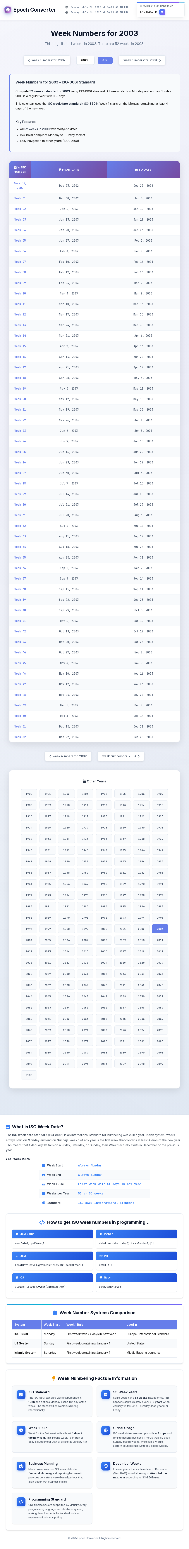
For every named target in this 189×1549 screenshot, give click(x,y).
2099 (160, 1063)
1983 (85, 906)
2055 (85, 1007)
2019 (160, 951)
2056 (104, 1007)
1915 (160, 805)
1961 (122, 872)
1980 (29, 906)
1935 (85, 838)
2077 (47, 1041)
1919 (85, 816)
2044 (29, 996)
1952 (104, 861)
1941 (47, 850)
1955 (160, 861)
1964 (29, 884)
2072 (104, 1030)
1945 (122, 850)
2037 (47, 985)
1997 (47, 929)
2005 (47, 940)
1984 (104, 906)
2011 (160, 940)
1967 (85, 884)
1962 (141, 872)
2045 (47, 996)
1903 (85, 794)
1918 (66, 816)
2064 (104, 1019)
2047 (85, 996)
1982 (66, 906)
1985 (122, 906)
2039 (85, 985)
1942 (66, 850)
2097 (122, 1063)
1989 (47, 917)
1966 (66, 884)
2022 (66, 962)
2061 (47, 1019)
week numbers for (47, 60)
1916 (29, 816)
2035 (160, 974)
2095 (85, 1063)
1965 (47, 884)
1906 (141, 794)
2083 (160, 1041)
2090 (141, 1052)
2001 (122, 929)
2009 (122, 940)
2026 (141, 962)
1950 (66, 861)
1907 (160, 794)
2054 (66, 1007)
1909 (47, 805)
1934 (66, 838)
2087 (85, 1052)
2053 (47, 1007)
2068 (29, 1030)
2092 (29, 1063)
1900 (29, 794)
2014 (66, 951)
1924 (29, 827)
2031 (85, 974)
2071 (85, 1030)
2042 (141, 985)
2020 (29, 962)
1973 (47, 895)
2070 (66, 1030)
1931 (160, 827)
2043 (160, 985)
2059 (160, 1007)
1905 (122, 794)
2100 (29, 1075)
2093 (47, 1063)
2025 (122, 962)
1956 (29, 872)
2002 (141, 929)
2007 (85, 940)
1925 (47, 827)
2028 (29, 974)
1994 (141, 917)
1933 (47, 838)
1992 (104, 917)
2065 (122, 1019)
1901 (47, 794)
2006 (66, 940)
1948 (29, 861)
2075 (160, 1030)
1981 (47, 906)
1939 (160, 838)
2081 (122, 1041)
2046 (66, 996)
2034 (141, 974)
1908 (29, 805)
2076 (29, 1041)
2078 (66, 1041)
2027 (160, 962)
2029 (47, 974)
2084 (29, 1052)
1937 (122, 838)
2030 (66, 974)
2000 (104, 929)
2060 (29, 1019)
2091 (160, 1052)
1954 (141, 861)
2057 (122, 1007)
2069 (47, 1030)
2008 (104, 940)
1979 (160, 895)
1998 (66, 929)
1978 (141, 895)
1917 (47, 816)
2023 (85, 962)
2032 (104, 974)
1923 (160, 816)
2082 (141, 1041)
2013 (47, 951)
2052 (29, 1007)
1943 (85, 850)
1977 (122, 895)
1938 (141, 838)
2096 (104, 1063)
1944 (104, 850)
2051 (160, 996)
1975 (85, 895)
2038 (66, 985)
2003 (160, 929)
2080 (104, 1041)
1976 (104, 895)
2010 (141, 940)
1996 (29, 929)
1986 (141, 906)
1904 (104, 794)
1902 (66, 794)
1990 (66, 917)
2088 (104, 1052)
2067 (160, 1019)
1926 (66, 827)
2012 (29, 951)
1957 (47, 872)
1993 (122, 917)
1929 (122, 827)
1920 (104, 816)
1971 (160, 884)
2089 (122, 1052)
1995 (160, 917)
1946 (141, 850)
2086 (66, 1052)
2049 (122, 996)
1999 (85, 929)
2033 (122, 974)
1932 (29, 838)
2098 (141, 1063)
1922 (141, 816)
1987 (160, 906)
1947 (160, 850)
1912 (104, 805)
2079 (85, 1041)
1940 (29, 850)
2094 (66, 1063)
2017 (122, 951)
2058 (141, 1007)
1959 (85, 872)
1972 (29, 895)
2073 (122, 1030)
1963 (160, 872)
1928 (104, 827)
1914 (141, 805)
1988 (29, 917)
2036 (29, 985)
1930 (141, 827)
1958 (66, 872)
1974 (66, 895)
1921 (122, 816)
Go (105, 60)
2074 (141, 1030)
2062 (66, 1019)
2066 (141, 1019)
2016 (104, 951)
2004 (29, 940)
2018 (141, 951)
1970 (141, 884)
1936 (104, 838)
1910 (66, 805)
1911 (85, 805)
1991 (85, 917)
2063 (85, 1019)
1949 (47, 861)
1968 (104, 884)
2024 (104, 962)
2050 (141, 996)
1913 (122, 805)
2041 (122, 985)
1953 (122, 861)
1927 (85, 827)
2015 (85, 951)
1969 (122, 884)
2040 (104, 985)
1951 (85, 861)
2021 (47, 962)
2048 (104, 996)
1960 (104, 872)
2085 (47, 1052)
